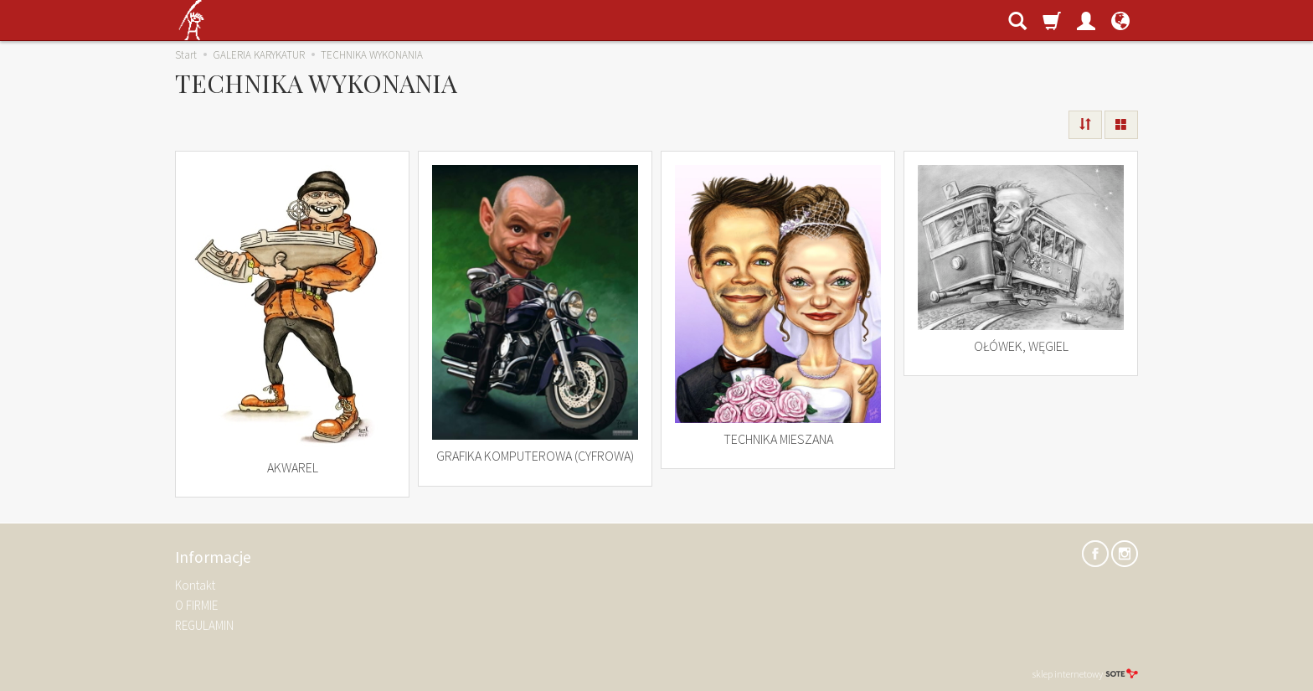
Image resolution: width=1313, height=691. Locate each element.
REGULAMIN (204, 625)
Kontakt (195, 585)
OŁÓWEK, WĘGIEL (1021, 346)
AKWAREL (292, 467)
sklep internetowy (1085, 674)
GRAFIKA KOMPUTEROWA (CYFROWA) (535, 455)
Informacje (213, 557)
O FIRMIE (196, 605)
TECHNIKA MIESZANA (778, 439)
